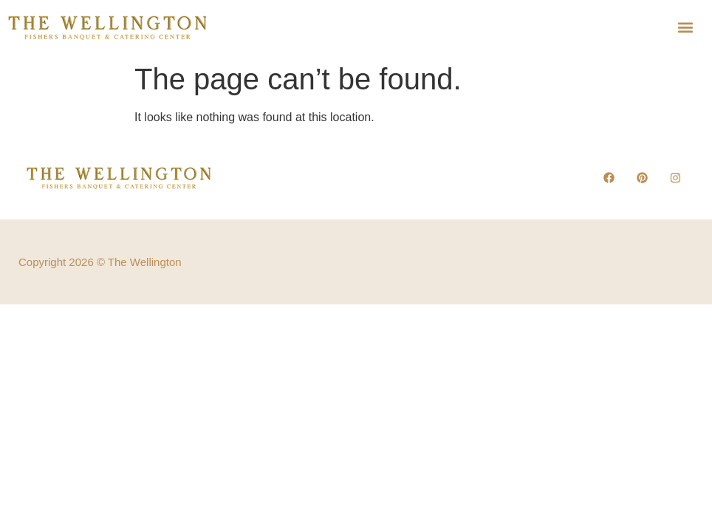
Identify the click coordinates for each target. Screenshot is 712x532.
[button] (686, 27)
